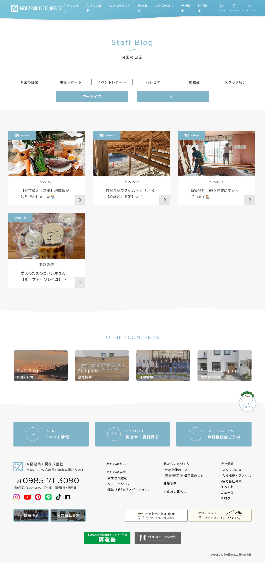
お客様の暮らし (175, 491)
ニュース (227, 492)
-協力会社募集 (231, 481)
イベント (227, 486)
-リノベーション (118, 483)
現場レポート (71, 82)
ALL (173, 96)
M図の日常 (30, 82)
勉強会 (194, 82)
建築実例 (170, 483)
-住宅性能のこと (176, 470)
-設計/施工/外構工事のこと (184, 475)
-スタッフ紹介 (231, 470)
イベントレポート (111, 82)
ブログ (225, 498)
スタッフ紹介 (236, 82)
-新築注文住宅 (116, 478)
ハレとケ (153, 82)
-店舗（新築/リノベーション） (129, 489)
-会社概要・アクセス (236, 475)
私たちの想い (116, 464)
